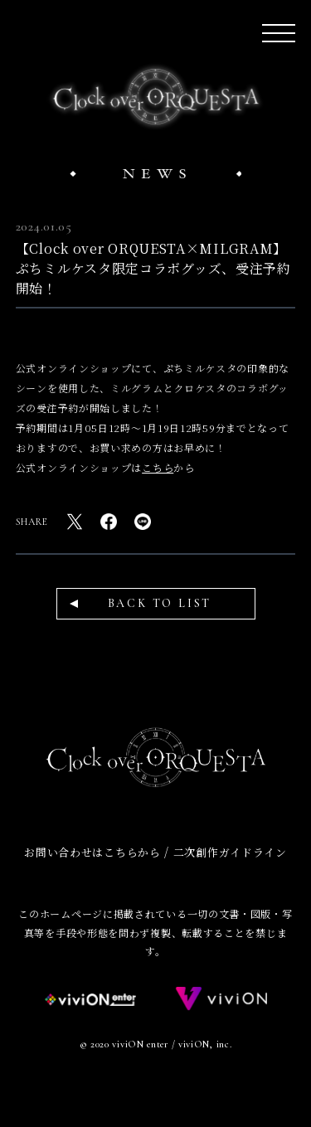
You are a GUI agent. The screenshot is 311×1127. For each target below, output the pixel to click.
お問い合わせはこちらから (92, 852)
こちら (157, 467)
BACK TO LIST (160, 603)
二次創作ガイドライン (230, 852)
